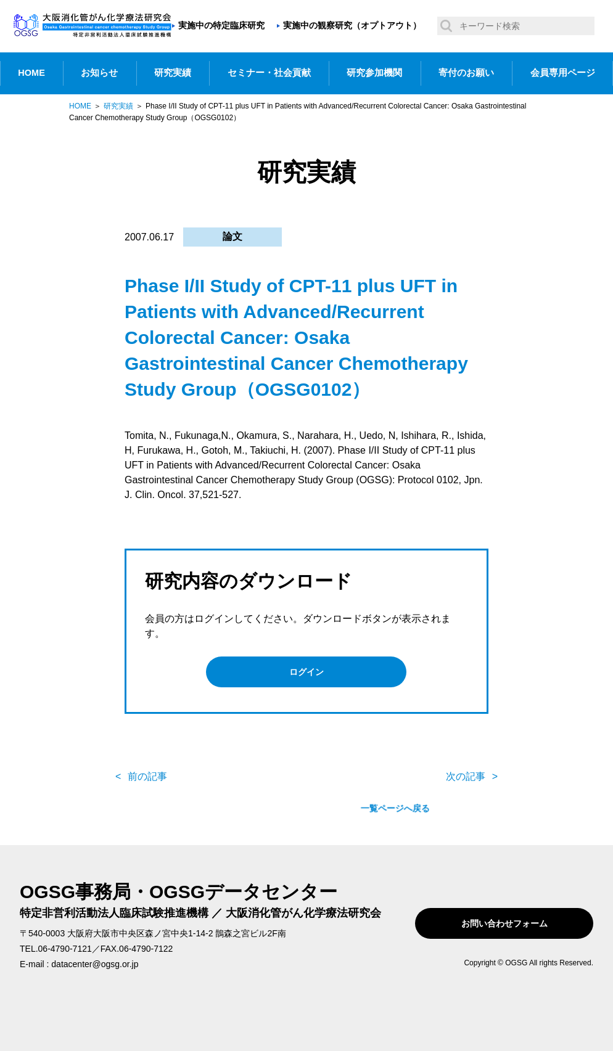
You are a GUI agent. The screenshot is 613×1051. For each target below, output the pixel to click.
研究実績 (172, 73)
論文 (232, 236)
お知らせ (99, 73)
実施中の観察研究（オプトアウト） (352, 25)
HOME (31, 73)
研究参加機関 (374, 73)
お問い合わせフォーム (514, 917)
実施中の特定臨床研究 (221, 25)
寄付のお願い (466, 73)
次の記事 (465, 770)
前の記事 (147, 770)
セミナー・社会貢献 (269, 73)
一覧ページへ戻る (306, 770)
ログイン (306, 672)
